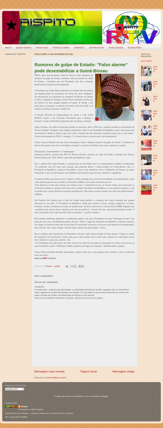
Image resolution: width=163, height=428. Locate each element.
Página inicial (88, 371)
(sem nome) (146, 61)
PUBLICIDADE (116, 47)
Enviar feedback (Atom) (55, 378)
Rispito (24, 406)
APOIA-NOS (42, 47)
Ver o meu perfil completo (16, 417)
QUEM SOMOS (24, 47)
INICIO (8, 47)
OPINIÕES (79, 47)
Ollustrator (78, 396)
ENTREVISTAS (96, 47)
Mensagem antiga (123, 371)
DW (45, 258)
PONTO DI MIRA (61, 47)
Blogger (104, 396)
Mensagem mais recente (49, 371)
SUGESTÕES (135, 47)
